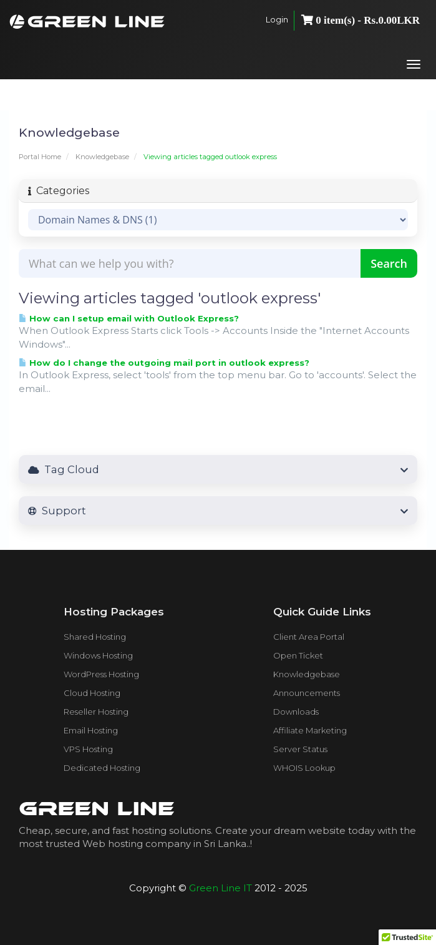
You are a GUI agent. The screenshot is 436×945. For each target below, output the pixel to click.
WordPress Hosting (101, 674)
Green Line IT (220, 888)
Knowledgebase (102, 156)
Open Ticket (298, 655)
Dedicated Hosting (102, 768)
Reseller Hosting (96, 712)
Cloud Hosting (92, 693)
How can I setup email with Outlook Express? (129, 318)
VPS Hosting (88, 749)
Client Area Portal (308, 637)
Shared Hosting (95, 637)
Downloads (296, 712)
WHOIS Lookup (304, 768)
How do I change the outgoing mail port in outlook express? (164, 363)
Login (277, 19)
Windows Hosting (98, 655)
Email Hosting (91, 730)
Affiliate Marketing (310, 730)
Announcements (306, 693)
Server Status (300, 749)
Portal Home (40, 156)
